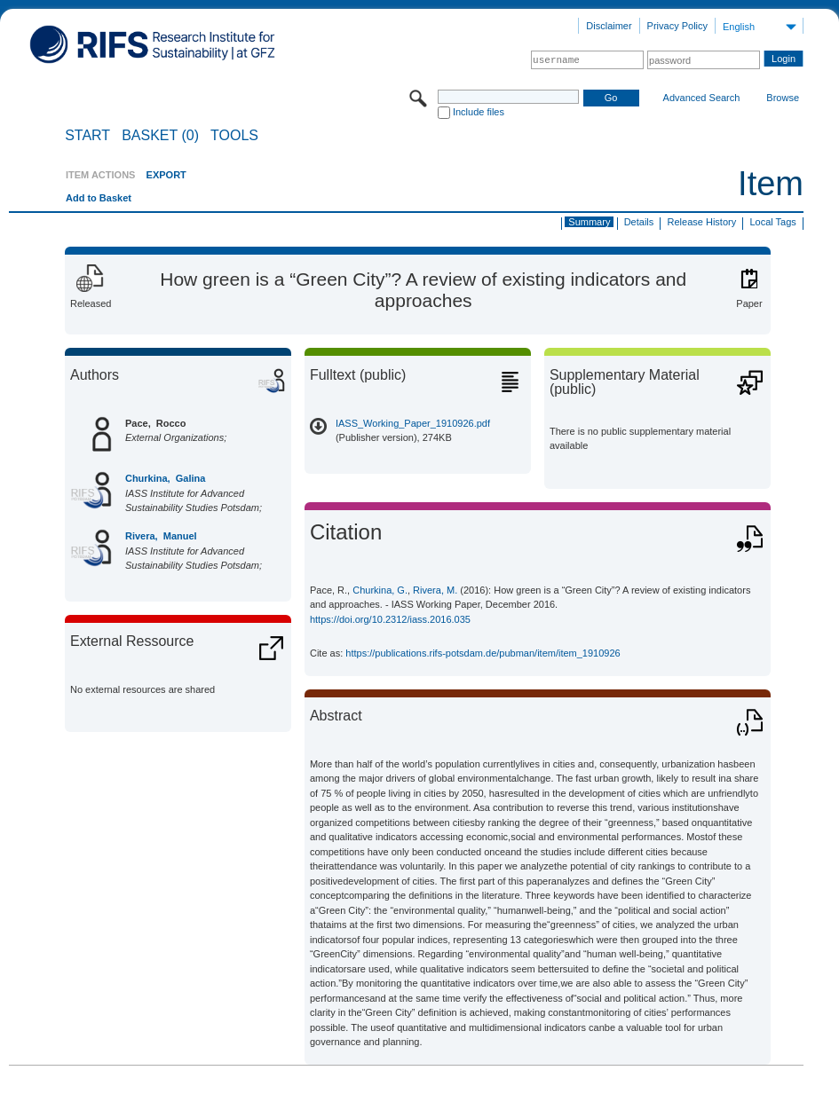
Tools (234, 136)
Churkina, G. (380, 590)
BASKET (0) (160, 136)
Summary (589, 221)
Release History (702, 221)
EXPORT (166, 174)
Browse (782, 97)
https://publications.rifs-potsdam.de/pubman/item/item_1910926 (482, 653)
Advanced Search (701, 97)
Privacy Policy (677, 25)
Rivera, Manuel (161, 536)
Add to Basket (98, 198)
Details (639, 221)
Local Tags (772, 221)
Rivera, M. (435, 590)
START (87, 136)
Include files (478, 111)
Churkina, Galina (165, 478)
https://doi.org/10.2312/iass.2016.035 (390, 619)
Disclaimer (608, 25)
